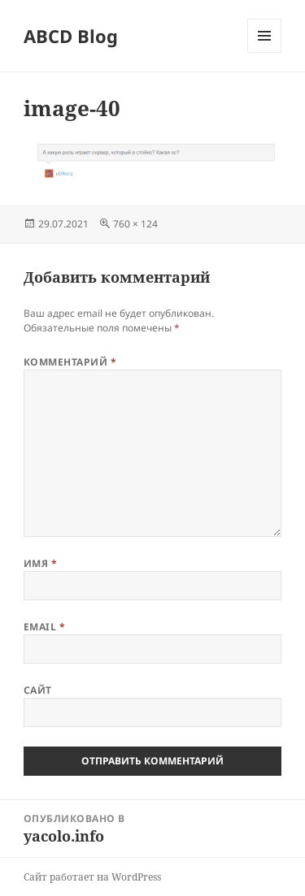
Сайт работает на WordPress (92, 877)
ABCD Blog (71, 36)
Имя (40, 563)
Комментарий (70, 362)
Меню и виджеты (264, 52)
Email (44, 627)
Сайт (38, 690)
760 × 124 (135, 224)
